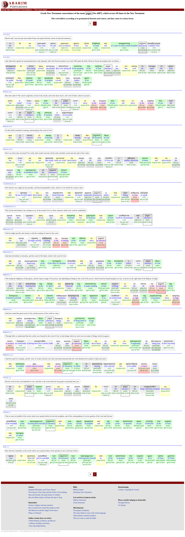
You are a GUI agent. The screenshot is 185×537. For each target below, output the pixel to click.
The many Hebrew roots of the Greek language (89, 513)
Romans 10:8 (7, 92)
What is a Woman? (34, 513)
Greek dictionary (79, 503)
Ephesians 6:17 (8, 252)
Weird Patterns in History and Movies (42, 521)
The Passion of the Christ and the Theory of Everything (47, 492)
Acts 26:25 (6, 34)
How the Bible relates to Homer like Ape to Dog (45, 497)
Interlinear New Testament (82, 492)
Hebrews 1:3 (7, 275)
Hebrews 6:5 (7, 309)
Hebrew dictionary (79, 500)
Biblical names (78, 490)
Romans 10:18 (7, 149)
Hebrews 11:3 (7, 332)
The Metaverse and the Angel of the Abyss (43, 510)
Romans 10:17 (7, 126)
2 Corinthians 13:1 (9, 206)
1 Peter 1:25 (7, 378)
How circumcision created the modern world (43, 508)
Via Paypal (122, 505)
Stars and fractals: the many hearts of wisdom (44, 495)
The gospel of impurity (81, 510)
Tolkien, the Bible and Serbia (39, 523)
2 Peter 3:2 (6, 412)
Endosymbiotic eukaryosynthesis (84, 516)
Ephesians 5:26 (8, 229)
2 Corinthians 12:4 (9, 184)
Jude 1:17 (6, 447)
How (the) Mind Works (37, 526)
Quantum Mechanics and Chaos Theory (42, 490)
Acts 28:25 (6, 57)
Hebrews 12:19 (8, 355)
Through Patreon (124, 503)
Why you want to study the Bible (84, 518)
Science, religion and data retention (40, 505)
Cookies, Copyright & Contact (128, 490)
